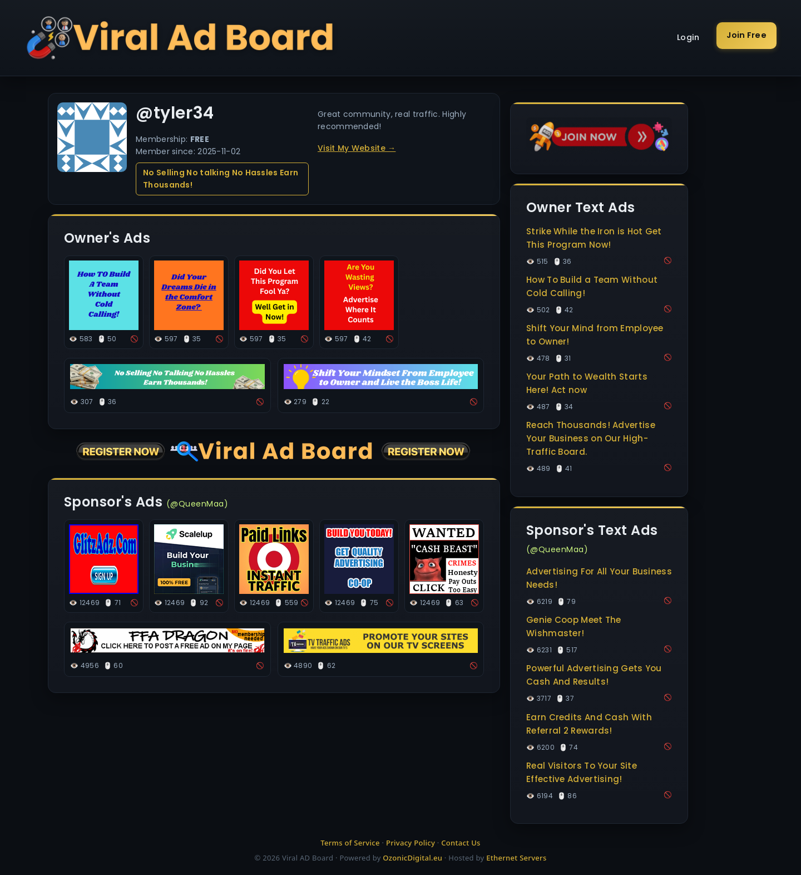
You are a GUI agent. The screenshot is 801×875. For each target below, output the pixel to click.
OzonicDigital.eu (412, 858)
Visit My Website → (356, 148)
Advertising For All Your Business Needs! (599, 578)
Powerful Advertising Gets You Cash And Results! (594, 674)
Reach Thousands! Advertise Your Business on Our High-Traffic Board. (590, 438)
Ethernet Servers (516, 858)
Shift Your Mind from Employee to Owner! (595, 334)
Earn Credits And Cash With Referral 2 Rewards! (589, 723)
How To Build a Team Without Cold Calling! (591, 286)
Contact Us (460, 843)
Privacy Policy (410, 843)
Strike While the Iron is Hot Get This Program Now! (594, 237)
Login (688, 37)
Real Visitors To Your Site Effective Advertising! (581, 772)
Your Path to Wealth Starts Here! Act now (586, 383)
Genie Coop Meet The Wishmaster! (573, 626)
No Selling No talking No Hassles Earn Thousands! (220, 178)
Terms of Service (349, 843)
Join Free (746, 35)
